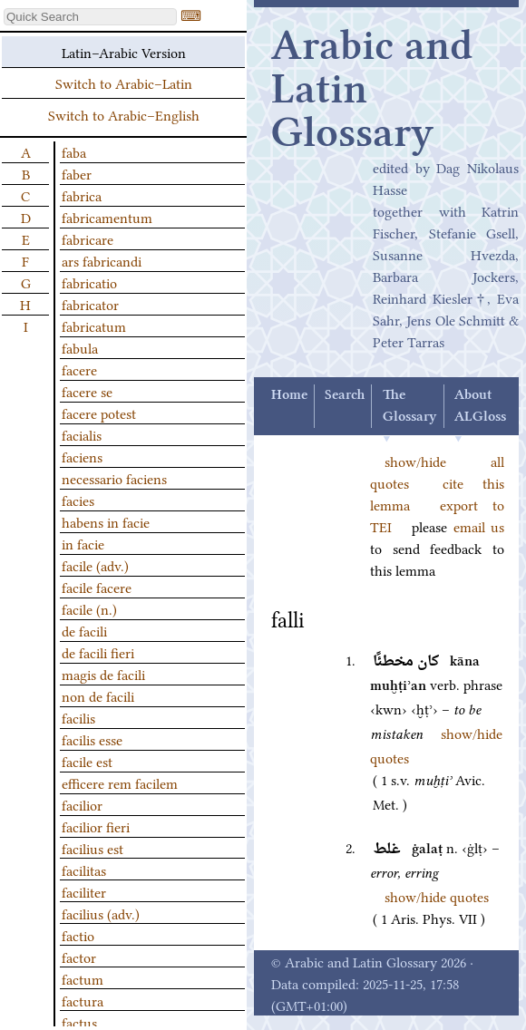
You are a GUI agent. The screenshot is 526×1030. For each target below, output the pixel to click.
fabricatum (94, 325)
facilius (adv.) (101, 913)
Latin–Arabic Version (124, 52)
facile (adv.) (95, 565)
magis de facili (103, 674)
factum (82, 978)
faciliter (84, 891)
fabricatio (89, 282)
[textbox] (90, 16)
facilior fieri (96, 826)
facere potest (99, 413)
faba (74, 151)
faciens (82, 456)
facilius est (92, 848)
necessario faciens (114, 478)
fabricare (87, 238)
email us (478, 526)
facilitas (84, 869)
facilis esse (92, 739)
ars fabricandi (101, 260)
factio (78, 935)
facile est (87, 761)
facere (79, 369)
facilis (78, 717)
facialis (82, 434)
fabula (80, 347)
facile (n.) (89, 608)
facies (78, 500)
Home (289, 395)
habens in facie (106, 521)
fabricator (90, 304)
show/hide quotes (437, 896)
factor (79, 957)
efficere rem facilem (120, 782)
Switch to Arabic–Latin (123, 82)
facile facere (97, 587)
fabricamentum (107, 217)
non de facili (98, 695)
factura (82, 1000)
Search (345, 395)
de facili (84, 630)
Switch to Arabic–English (124, 114)
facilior (82, 804)
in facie (83, 543)
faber (77, 173)
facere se (87, 391)
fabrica (82, 195)
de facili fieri (98, 652)
